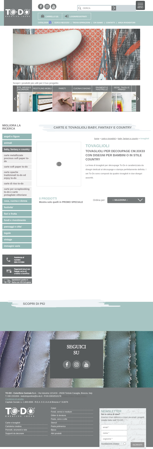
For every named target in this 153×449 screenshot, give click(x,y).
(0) (52, 17)
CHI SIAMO (98, 23)
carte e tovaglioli (108, 138)
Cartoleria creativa (13, 425)
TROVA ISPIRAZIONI (81, 23)
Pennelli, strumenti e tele (16, 429)
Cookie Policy (81, 396)
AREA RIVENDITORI (126, 23)
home (96, 138)
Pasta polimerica (58, 425)
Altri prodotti (56, 432)
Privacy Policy (68, 396)
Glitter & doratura (58, 415)
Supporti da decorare (14, 432)
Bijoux (53, 429)
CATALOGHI (44, 22)
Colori (53, 408)
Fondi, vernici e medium (61, 412)
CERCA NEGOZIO (62, 23)
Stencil (54, 422)
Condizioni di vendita (14, 399)
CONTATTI (110, 23)
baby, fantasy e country (128, 138)
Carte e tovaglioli (12, 422)
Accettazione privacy (110, 443)
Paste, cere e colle (59, 418)
